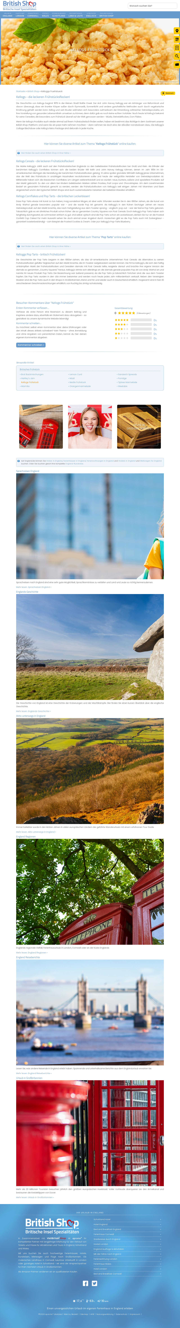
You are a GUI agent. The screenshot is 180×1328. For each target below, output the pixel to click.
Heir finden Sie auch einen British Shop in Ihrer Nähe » (46, 153)
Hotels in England (54, 461)
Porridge (122, 378)
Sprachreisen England (27, 471)
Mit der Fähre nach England (107, 1254)
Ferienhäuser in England (74, 461)
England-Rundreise (74, 463)
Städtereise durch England (107, 1239)
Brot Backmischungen (32, 374)
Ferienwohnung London (105, 1259)
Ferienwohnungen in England (100, 461)
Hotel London (100, 1268)
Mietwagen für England (151, 461)
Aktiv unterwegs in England (30, 716)
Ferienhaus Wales (102, 1263)
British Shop (33, 91)
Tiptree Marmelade (127, 382)
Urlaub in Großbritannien (29, 1078)
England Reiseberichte (28, 957)
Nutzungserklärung (105, 1314)
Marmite (25, 386)
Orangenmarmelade (80, 386)
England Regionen (26, 836)
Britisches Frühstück (30, 369)
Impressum (135, 1314)
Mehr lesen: (33, 587)
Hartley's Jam (28, 378)
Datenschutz (121, 1314)
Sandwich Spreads (127, 374)
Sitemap (84, 1314)
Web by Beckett (71, 1314)
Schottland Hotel (102, 1219)
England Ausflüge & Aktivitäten (109, 1249)
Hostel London (101, 1244)
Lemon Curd (76, 374)
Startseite (21, 91)
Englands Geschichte (27, 592)
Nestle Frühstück (78, 382)
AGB (92, 1314)
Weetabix (122, 386)
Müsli (72, 378)
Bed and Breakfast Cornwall (108, 1273)
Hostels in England (126, 461)
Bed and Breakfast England (107, 1229)
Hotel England (100, 1224)
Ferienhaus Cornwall (104, 1234)
